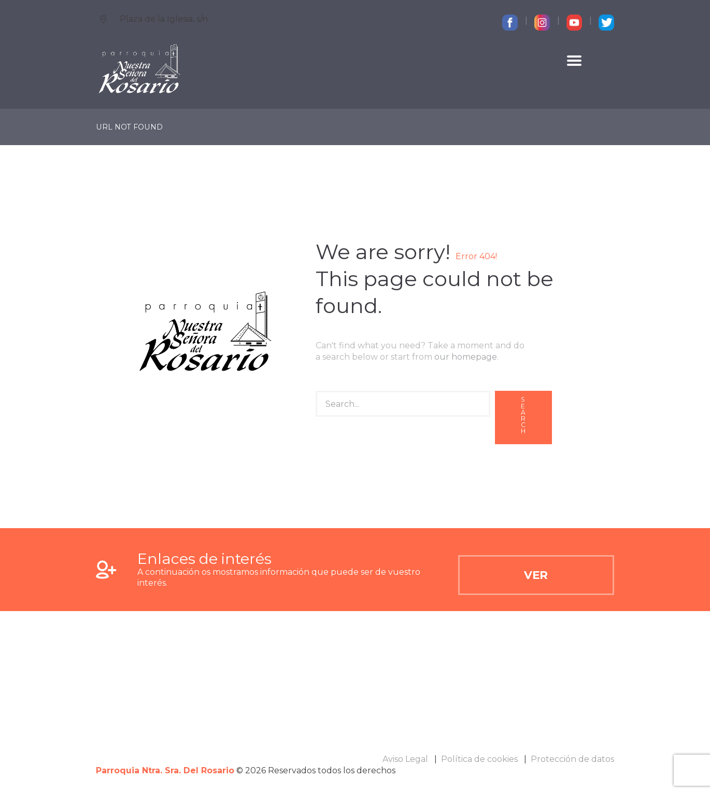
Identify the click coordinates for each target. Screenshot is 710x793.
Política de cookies (479, 759)
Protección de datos (572, 759)
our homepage (465, 357)
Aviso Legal (405, 759)
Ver (536, 575)
